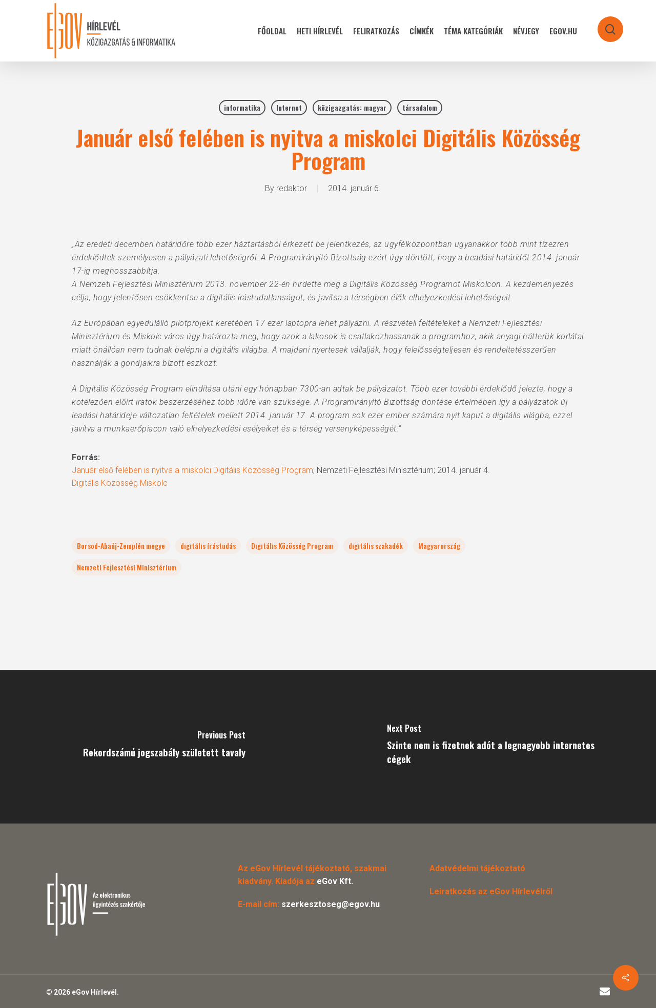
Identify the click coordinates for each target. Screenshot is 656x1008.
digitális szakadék (375, 545)
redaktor (291, 188)
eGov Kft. (335, 881)
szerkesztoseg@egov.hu (330, 904)
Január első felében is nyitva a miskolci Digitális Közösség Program (192, 470)
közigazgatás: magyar (352, 107)
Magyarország (439, 545)
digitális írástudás (208, 545)
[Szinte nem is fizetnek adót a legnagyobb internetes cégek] (492, 747)
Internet (289, 107)
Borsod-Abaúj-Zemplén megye (121, 545)
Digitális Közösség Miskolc (120, 483)
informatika (242, 107)
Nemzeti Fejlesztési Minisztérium (126, 567)
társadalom (419, 107)
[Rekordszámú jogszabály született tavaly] (164, 747)
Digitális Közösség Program (292, 545)
